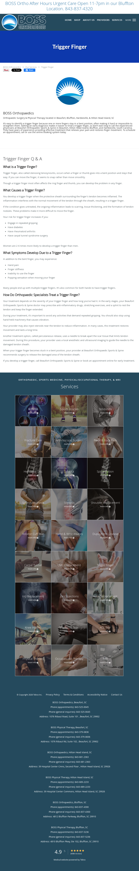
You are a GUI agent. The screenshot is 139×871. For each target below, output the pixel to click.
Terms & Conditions (73, 694)
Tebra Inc (37, 694)
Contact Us (116, 694)
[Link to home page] (23, 22)
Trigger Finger (47, 67)
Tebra (82, 859)
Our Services (31, 67)
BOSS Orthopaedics (12, 67)
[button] (134, 20)
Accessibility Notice (97, 694)
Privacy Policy (53, 694)
